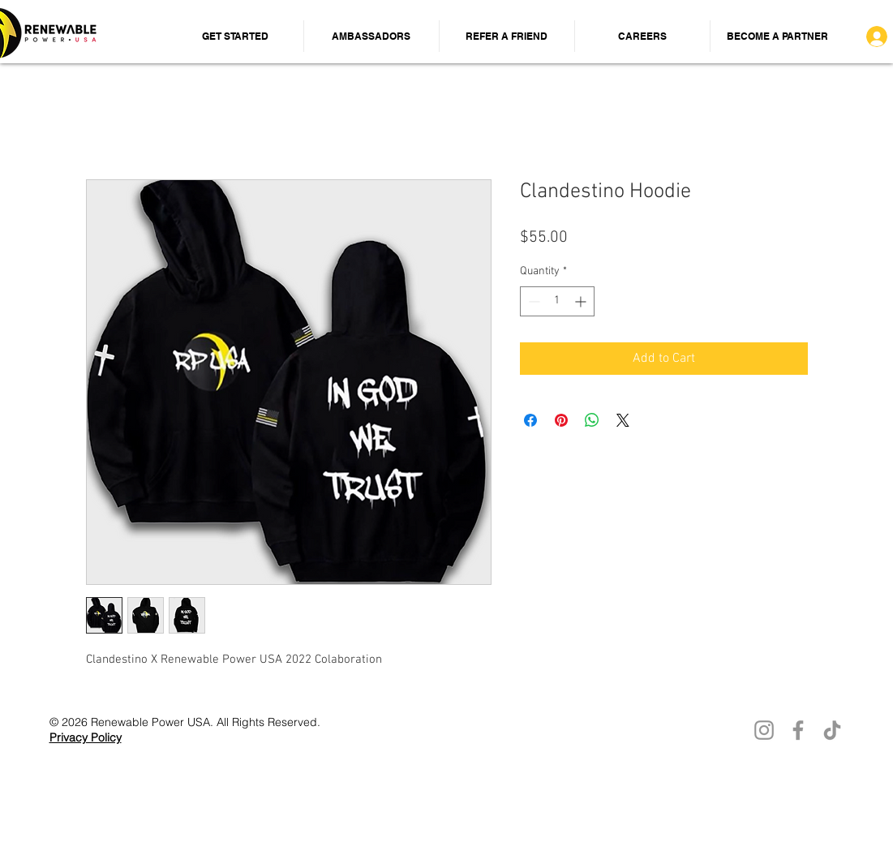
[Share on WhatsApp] (592, 420)
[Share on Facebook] (530, 420)
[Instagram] (764, 730)
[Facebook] (798, 730)
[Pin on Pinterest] (561, 420)
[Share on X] (623, 420)
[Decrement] (532, 301)
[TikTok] (832, 730)
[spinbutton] (557, 301)
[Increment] (582, 301)
